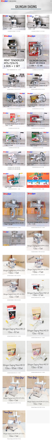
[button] (51, 1)
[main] (26, 7)
